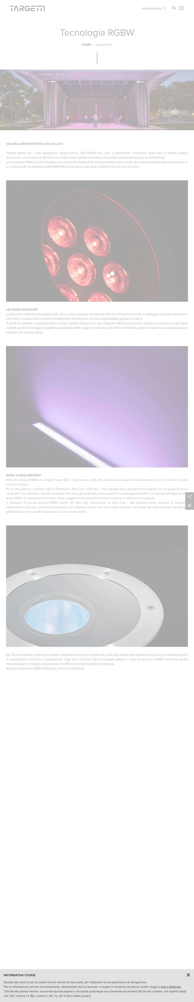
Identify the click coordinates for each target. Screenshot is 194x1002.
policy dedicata (171, 987)
